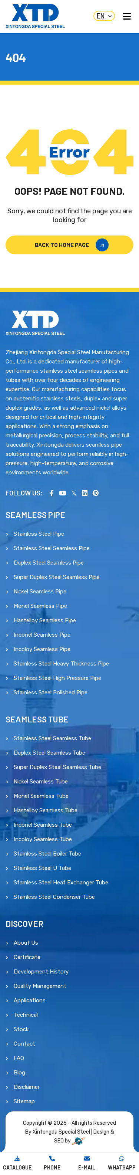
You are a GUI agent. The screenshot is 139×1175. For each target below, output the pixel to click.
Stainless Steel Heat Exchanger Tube (61, 882)
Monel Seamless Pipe (40, 606)
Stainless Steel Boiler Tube (47, 853)
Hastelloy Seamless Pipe (45, 620)
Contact (24, 1043)
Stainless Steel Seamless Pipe (52, 548)
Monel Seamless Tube (41, 796)
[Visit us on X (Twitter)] (74, 492)
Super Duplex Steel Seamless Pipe (57, 577)
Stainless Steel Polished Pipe (50, 692)
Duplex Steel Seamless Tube (49, 752)
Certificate (27, 957)
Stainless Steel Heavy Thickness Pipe (61, 663)
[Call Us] (52, 1163)
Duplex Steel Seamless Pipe (49, 562)
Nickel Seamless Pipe (40, 591)
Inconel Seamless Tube (43, 825)
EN (104, 16)
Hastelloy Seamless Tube (45, 810)
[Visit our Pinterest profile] (96, 492)
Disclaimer (27, 1087)
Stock (21, 1029)
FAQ (19, 1058)
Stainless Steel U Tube (42, 868)
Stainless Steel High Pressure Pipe (57, 678)
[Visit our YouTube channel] (62, 492)
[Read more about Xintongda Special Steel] (35, 322)
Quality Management (40, 986)
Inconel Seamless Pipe (42, 634)
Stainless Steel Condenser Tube (54, 897)
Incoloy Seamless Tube (43, 839)
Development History (41, 971)
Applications (30, 1000)
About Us (26, 942)
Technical (26, 1015)
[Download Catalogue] (17, 1163)
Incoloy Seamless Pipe (42, 649)
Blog (19, 1072)
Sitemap (24, 1101)
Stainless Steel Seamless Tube (52, 738)
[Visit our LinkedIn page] (84, 492)
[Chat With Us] (121, 1163)
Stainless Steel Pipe (39, 534)
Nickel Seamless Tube (41, 781)
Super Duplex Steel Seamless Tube (57, 767)
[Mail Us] (87, 1163)
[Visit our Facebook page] (52, 492)
